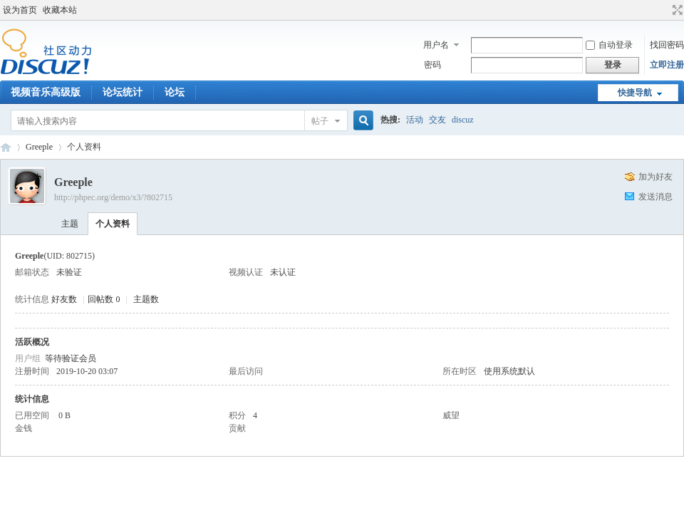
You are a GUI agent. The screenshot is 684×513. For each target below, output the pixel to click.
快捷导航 (635, 93)
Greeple (39, 147)
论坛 (175, 92)
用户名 (436, 45)
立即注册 (667, 65)
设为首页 (20, 10)
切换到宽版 (676, 10)
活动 (414, 120)
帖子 (319, 121)
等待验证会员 (70, 358)
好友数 (65, 299)
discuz (463, 120)
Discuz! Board (5, 147)
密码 (432, 65)
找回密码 (667, 45)
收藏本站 (60, 10)
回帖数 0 (104, 299)
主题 (69, 224)
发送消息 (655, 197)
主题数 (146, 299)
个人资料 (112, 224)
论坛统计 (122, 92)
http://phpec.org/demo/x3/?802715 (113, 197)
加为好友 (655, 177)
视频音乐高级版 (46, 92)
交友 (437, 120)
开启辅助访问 (664, 10)
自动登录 (609, 45)
